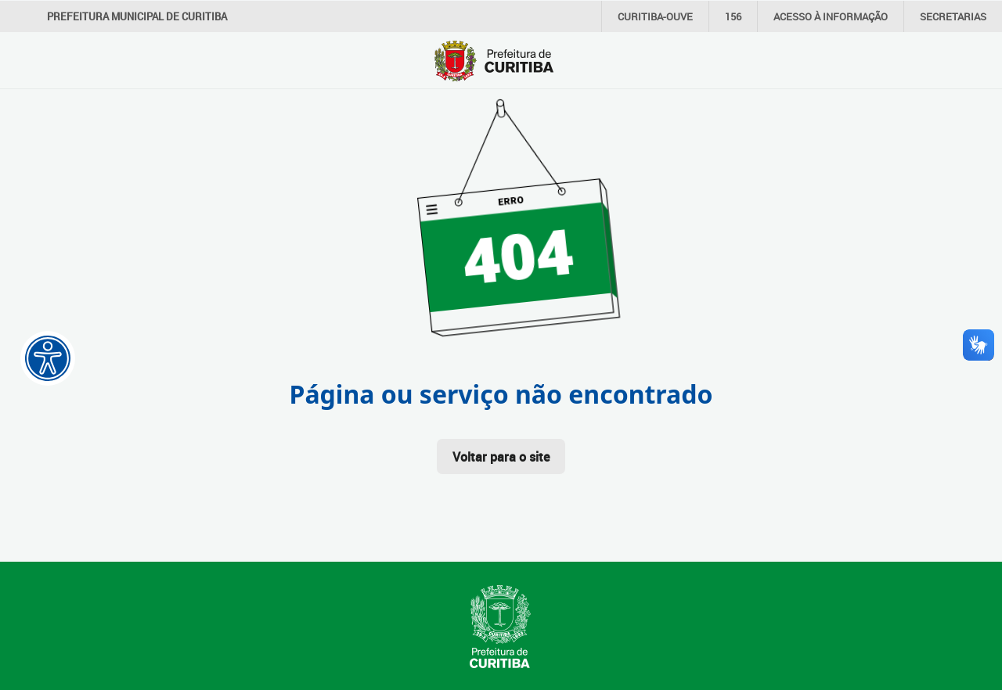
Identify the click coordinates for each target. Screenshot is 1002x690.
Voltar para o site (501, 456)
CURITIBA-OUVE (655, 16)
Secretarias (953, 16)
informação (830, 16)
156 (733, 16)
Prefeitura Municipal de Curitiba (137, 16)
